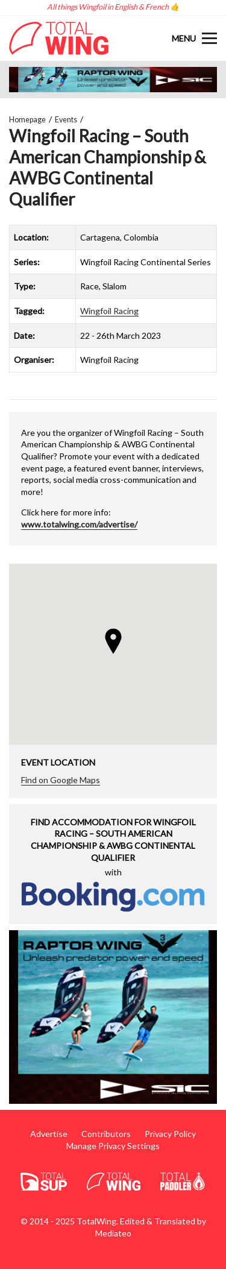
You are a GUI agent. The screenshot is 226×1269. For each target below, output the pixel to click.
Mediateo (113, 1233)
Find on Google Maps (60, 780)
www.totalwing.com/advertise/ (79, 524)
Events (66, 119)
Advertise (48, 1134)
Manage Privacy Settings (113, 1146)
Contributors (106, 1134)
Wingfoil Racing (109, 311)
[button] (113, 641)
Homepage (27, 119)
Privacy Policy (170, 1134)
